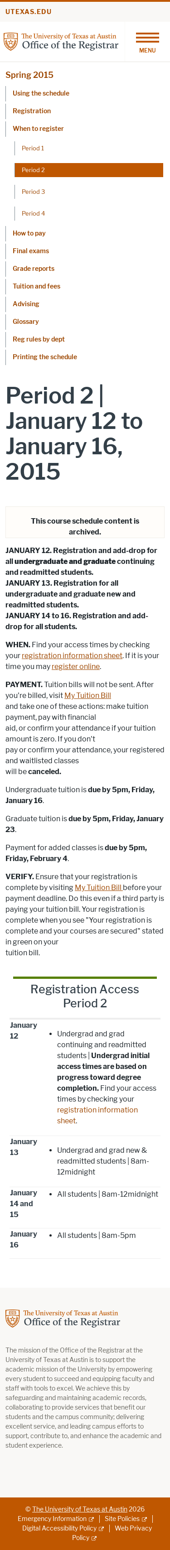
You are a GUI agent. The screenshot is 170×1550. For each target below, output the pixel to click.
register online (76, 666)
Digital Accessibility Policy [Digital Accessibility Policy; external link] (59, 1528)
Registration (32, 111)
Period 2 (33, 169)
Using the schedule (41, 93)
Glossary (26, 322)
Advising (26, 304)
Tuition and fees (36, 286)
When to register (38, 129)
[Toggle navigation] (147, 42)
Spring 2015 (29, 75)
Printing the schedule (45, 357)
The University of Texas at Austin (79, 1509)
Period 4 (33, 213)
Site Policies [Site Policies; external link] (122, 1519)
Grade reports (33, 269)
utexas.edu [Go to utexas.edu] (28, 12)
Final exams (31, 251)
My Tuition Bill (87, 695)
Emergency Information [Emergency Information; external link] (52, 1519)
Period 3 (33, 191)
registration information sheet (72, 655)
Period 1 (33, 148)
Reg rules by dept (39, 339)
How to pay (29, 233)
